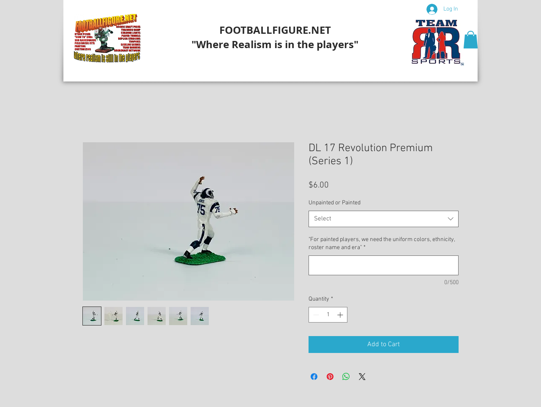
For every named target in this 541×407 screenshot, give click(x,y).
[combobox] (384, 219)
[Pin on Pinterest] (330, 377)
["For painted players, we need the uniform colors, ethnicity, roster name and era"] (383, 265)
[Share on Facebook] (314, 377)
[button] (470, 40)
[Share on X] (362, 377)
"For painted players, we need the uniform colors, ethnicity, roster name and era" (382, 244)
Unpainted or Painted (335, 202)
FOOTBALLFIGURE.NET (275, 30)
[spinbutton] (328, 314)
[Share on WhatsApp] (346, 377)
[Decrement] (315, 314)
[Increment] (341, 314)
